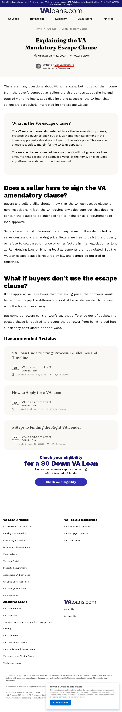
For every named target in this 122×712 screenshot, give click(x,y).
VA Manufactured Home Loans (19, 649)
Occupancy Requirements (16, 547)
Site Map (28, 692)
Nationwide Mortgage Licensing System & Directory (79, 678)
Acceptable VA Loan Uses (16, 575)
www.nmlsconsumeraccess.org (18, 698)
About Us (69, 609)
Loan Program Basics (75, 28)
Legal (69, 4)
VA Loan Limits (72, 540)
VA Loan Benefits (12, 608)
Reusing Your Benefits (14, 533)
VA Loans (13, 18)
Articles (108, 18)
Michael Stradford (64, 65)
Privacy (38, 692)
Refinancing (37, 18)
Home (38, 28)
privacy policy (79, 697)
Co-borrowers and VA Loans (18, 526)
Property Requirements (15, 568)
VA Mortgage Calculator (76, 533)
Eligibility (61, 18)
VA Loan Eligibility (12, 561)
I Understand (60, 702)
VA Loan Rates (10, 635)
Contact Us (70, 616)
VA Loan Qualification (14, 588)
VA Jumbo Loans (12, 663)
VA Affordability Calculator (77, 526)
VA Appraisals (10, 554)
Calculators (85, 18)
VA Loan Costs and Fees (16, 581)
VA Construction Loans (15, 642)
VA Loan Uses (10, 615)
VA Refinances (10, 595)
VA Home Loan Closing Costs (18, 656)
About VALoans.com (14, 692)
